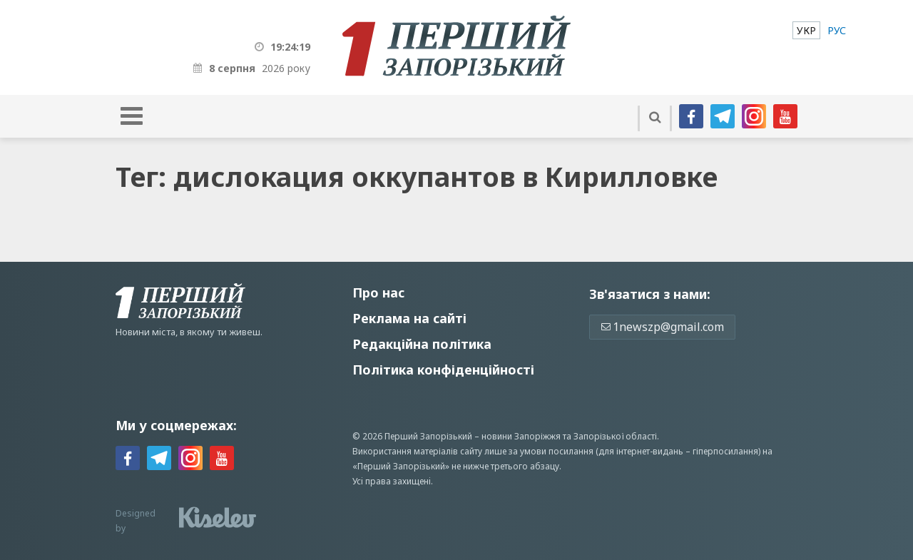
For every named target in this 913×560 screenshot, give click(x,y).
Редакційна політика (421, 343)
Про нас (378, 292)
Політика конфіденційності (443, 369)
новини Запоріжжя (521, 436)
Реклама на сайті (409, 318)
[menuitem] (806, 30)
